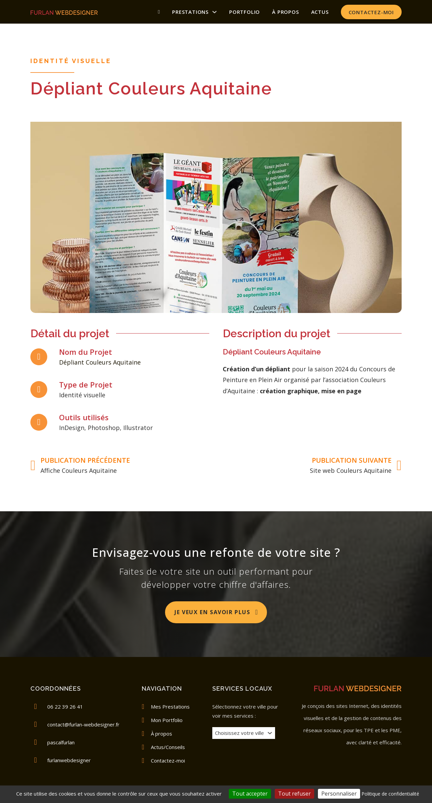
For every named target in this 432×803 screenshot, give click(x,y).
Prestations (190, 11)
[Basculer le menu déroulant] (269, 733)
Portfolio (244, 11)
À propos (285, 11)
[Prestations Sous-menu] (214, 12)
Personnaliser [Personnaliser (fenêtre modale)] (339, 793)
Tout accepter (250, 793)
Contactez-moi (371, 12)
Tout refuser (294, 793)
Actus (320, 11)
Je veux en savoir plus (216, 612)
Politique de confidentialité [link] (390, 794)
